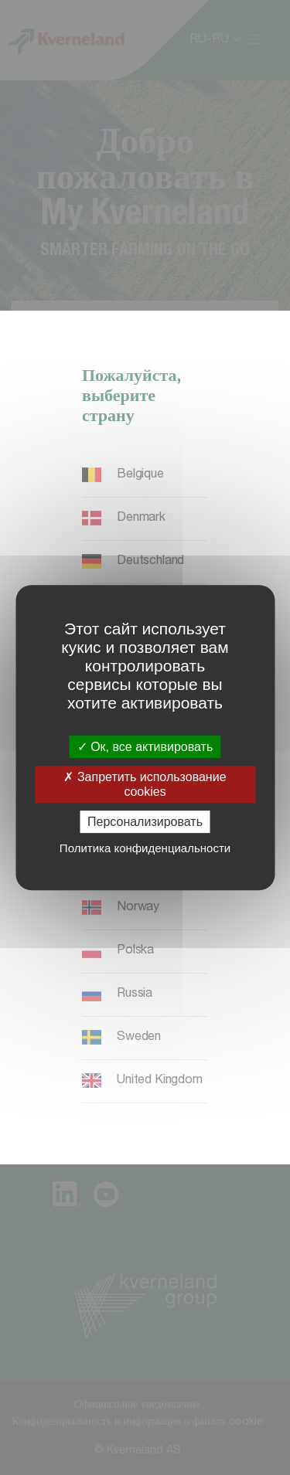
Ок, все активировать (145, 746)
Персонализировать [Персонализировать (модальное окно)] (145, 821)
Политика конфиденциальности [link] (145, 848)
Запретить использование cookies (144, 784)
